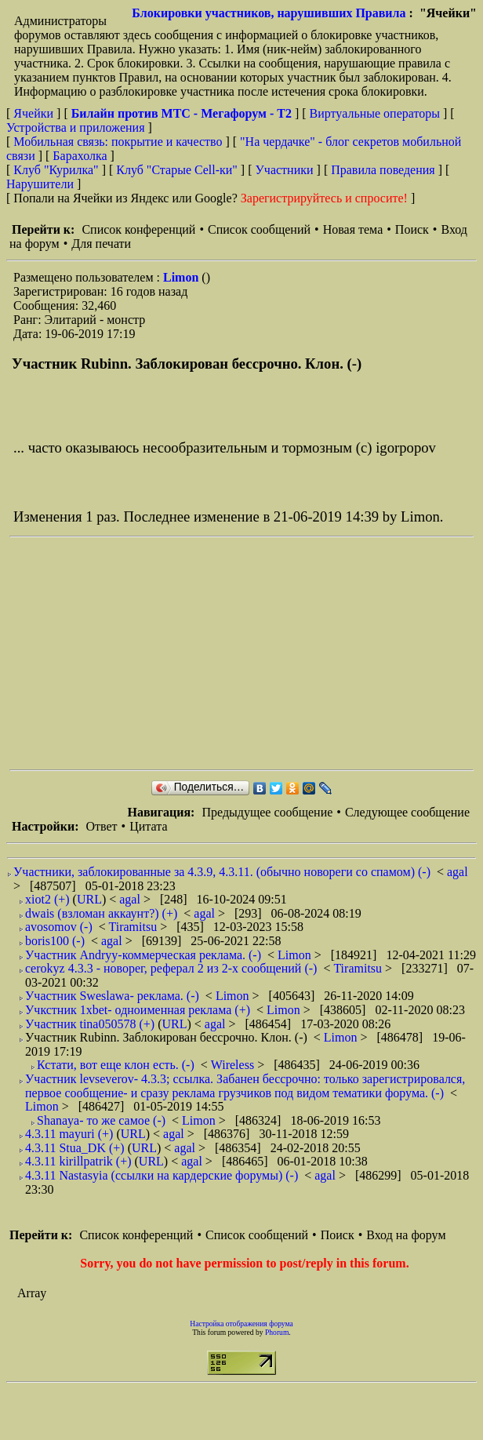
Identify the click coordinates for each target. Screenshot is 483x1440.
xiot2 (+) (47, 899)
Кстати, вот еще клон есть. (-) (115, 1064)
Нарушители (40, 184)
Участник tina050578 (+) (89, 1024)
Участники (285, 169)
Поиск (412, 229)
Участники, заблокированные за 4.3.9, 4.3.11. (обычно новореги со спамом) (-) (221, 871)
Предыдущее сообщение (267, 812)
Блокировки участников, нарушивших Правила (268, 13)
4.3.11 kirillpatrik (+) (78, 1161)
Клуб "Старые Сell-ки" (177, 169)
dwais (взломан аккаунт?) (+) (101, 913)
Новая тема (353, 229)
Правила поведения (383, 169)
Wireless (234, 1064)
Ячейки (34, 113)
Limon (182, 277)
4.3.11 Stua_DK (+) (75, 1148)
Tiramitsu (135, 926)
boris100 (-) (55, 940)
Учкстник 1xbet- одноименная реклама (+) (137, 1009)
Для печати (101, 243)
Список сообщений (259, 229)
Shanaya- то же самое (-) (101, 1120)
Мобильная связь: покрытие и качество (117, 141)
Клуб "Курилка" (55, 169)
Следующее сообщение (407, 812)
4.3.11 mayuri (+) (69, 1133)
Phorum (277, 1332)
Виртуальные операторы (375, 113)
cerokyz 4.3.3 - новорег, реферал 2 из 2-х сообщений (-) (171, 968)
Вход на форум (405, 1235)
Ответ (101, 826)
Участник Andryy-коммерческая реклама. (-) (143, 955)
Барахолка (80, 155)
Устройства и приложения (75, 127)
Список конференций (138, 229)
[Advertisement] (230, 653)
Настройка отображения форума (241, 1323)
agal (457, 871)
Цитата (148, 826)
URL (89, 899)
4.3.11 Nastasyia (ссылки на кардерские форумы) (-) (161, 1175)
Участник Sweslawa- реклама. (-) (112, 995)
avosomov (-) (59, 926)
